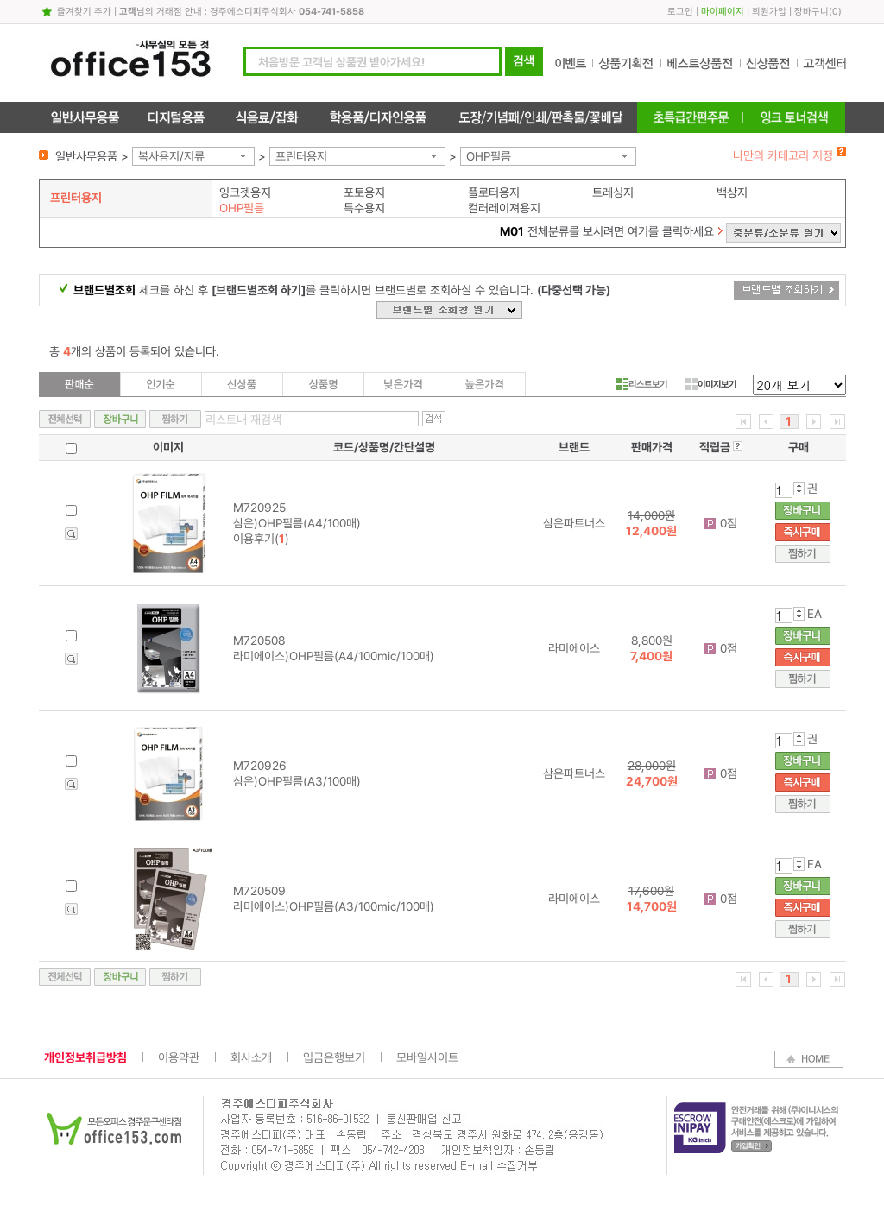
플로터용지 (494, 192)
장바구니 (811, 11)
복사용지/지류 (171, 156)
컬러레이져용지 (504, 208)
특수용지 (364, 208)
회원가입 (769, 11)
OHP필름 (488, 156)
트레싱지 (613, 192)
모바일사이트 (427, 1057)
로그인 (680, 11)
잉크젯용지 (245, 192)
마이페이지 (722, 11)
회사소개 (251, 1057)
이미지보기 (710, 384)
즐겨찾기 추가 (84, 11)
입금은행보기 (334, 1057)
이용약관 (178, 1057)
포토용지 (364, 192)
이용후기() (261, 539)
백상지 (732, 192)
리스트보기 (641, 384)
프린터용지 (301, 156)
